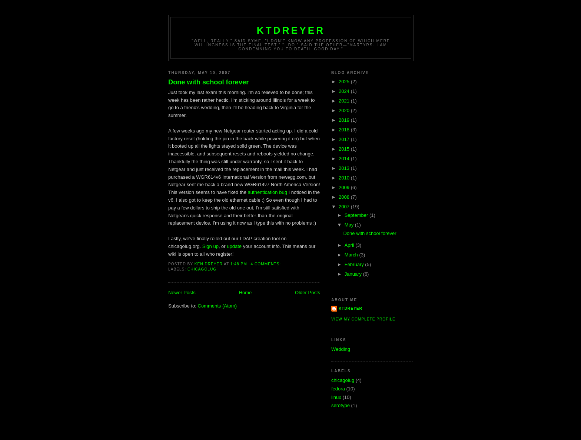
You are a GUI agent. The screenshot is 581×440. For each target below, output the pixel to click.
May (350, 225)
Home (245, 292)
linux (336, 397)
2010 (345, 178)
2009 (345, 187)
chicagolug (201, 269)
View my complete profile (363, 319)
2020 (345, 110)
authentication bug (267, 192)
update (234, 246)
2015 (345, 149)
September (357, 215)
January (354, 274)
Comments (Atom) (217, 306)
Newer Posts (182, 292)
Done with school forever (208, 82)
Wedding (340, 349)
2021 (345, 101)
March (352, 255)
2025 (345, 81)
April (350, 245)
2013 (345, 168)
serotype (340, 405)
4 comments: (266, 264)
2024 (345, 91)
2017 (345, 139)
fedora (338, 389)
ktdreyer (291, 30)
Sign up (210, 246)
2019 (345, 120)
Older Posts (307, 292)
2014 (345, 158)
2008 (345, 197)
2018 (345, 129)
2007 (345, 206)
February (355, 264)
